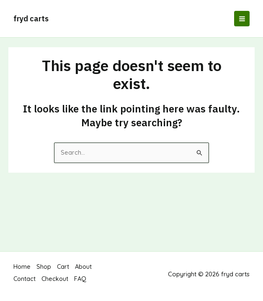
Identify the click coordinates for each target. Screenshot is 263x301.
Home (22, 271)
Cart (64, 271)
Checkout (56, 281)
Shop (44, 271)
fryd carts (31, 18)
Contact (24, 281)
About (85, 271)
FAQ (82, 281)
